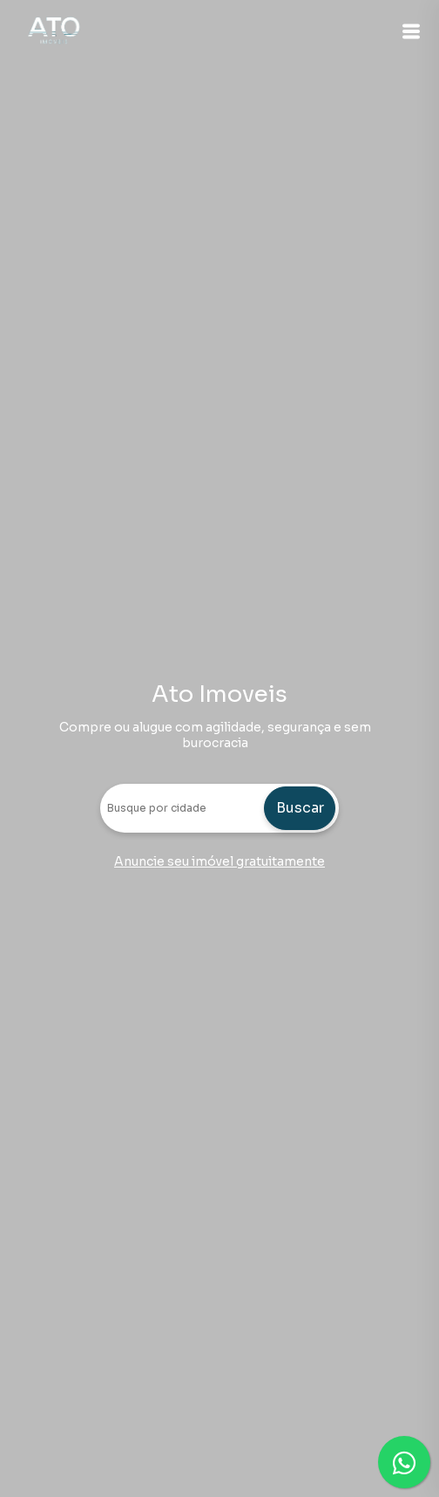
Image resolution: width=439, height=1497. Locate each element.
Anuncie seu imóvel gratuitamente (219, 861)
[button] (411, 31)
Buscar (300, 808)
